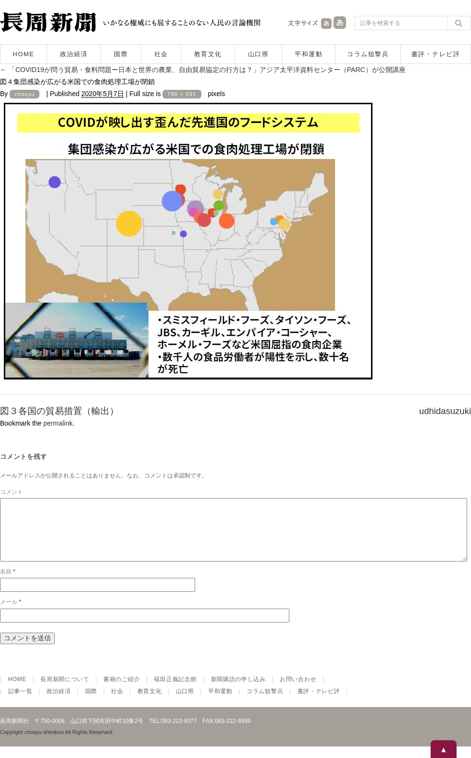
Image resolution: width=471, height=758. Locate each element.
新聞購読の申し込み (238, 690)
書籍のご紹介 (121, 690)
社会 (161, 54)
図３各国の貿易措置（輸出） (59, 411)
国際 (121, 54)
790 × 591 (181, 94)
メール (10, 613)
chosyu (24, 94)
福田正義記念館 (175, 690)
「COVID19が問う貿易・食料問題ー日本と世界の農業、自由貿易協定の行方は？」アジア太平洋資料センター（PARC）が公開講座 (203, 69)
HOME (24, 54)
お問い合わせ (298, 690)
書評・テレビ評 (435, 54)
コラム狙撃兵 (368, 54)
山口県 (258, 54)
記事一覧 (20, 702)
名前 (7, 583)
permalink (58, 423)
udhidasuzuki (445, 411)
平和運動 (308, 54)
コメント (11, 492)
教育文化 (208, 54)
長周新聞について (64, 690)
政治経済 (74, 54)
